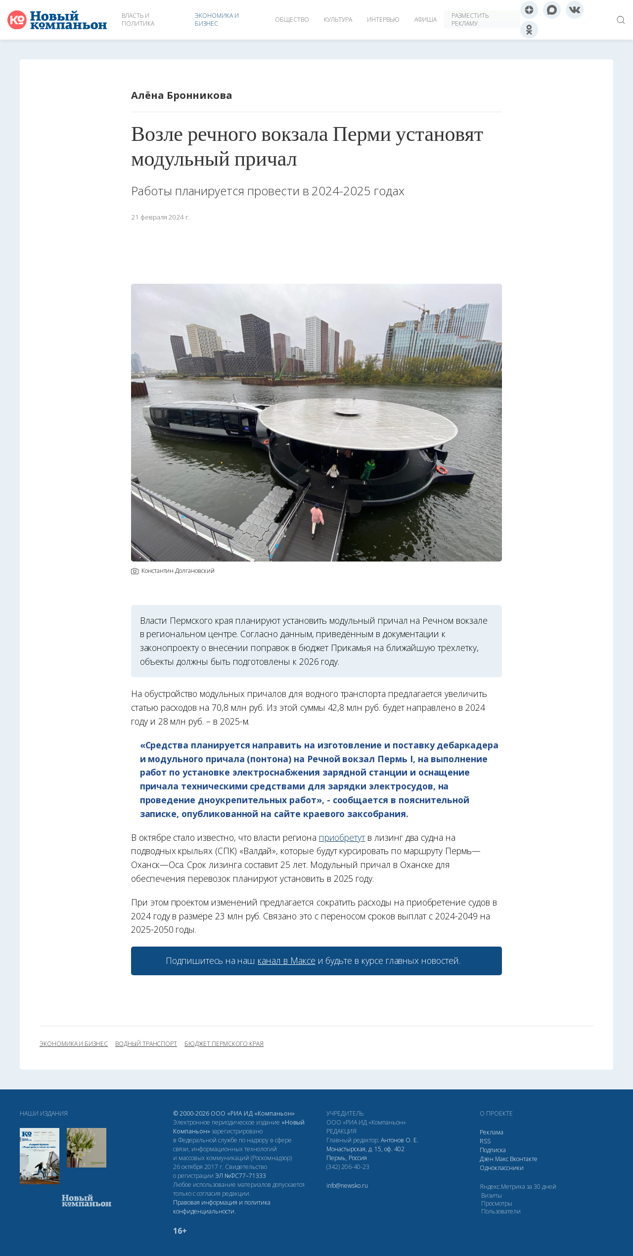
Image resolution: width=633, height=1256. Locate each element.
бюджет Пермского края (224, 1044)
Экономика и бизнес (217, 19)
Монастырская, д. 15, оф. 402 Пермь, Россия (365, 1153)
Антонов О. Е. (399, 1140)
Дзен (487, 1159)
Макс (501, 1159)
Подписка (493, 1150)
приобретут (342, 837)
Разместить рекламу (470, 19)
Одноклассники (502, 1168)
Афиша (425, 19)
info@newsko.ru (347, 1185)
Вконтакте (524, 1159)
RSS (485, 1141)
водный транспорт (146, 1044)
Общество (292, 19)
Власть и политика (138, 19)
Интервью (383, 19)
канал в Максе (286, 960)
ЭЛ (240, 1175)
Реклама (491, 1132)
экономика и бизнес (74, 1044)
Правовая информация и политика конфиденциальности (222, 1206)
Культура (338, 19)
